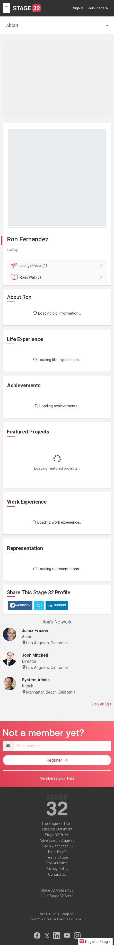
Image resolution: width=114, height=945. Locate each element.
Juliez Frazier (35, 630)
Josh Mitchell (35, 655)
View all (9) (101, 704)
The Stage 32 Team (57, 823)
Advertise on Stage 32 (57, 840)
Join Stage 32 (98, 8)
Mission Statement (57, 829)
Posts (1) (58, 265)
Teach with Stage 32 (57, 846)
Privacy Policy (57, 869)
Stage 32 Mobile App (57, 890)
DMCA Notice (57, 863)
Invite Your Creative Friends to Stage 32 (57, 919)
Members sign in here (57, 778)
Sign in (78, 8)
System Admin (36, 679)
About (12, 25)
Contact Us (57, 874)
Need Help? (57, 852)
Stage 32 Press (57, 835)
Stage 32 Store (61, 896)
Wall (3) (58, 277)
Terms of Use (57, 857)
